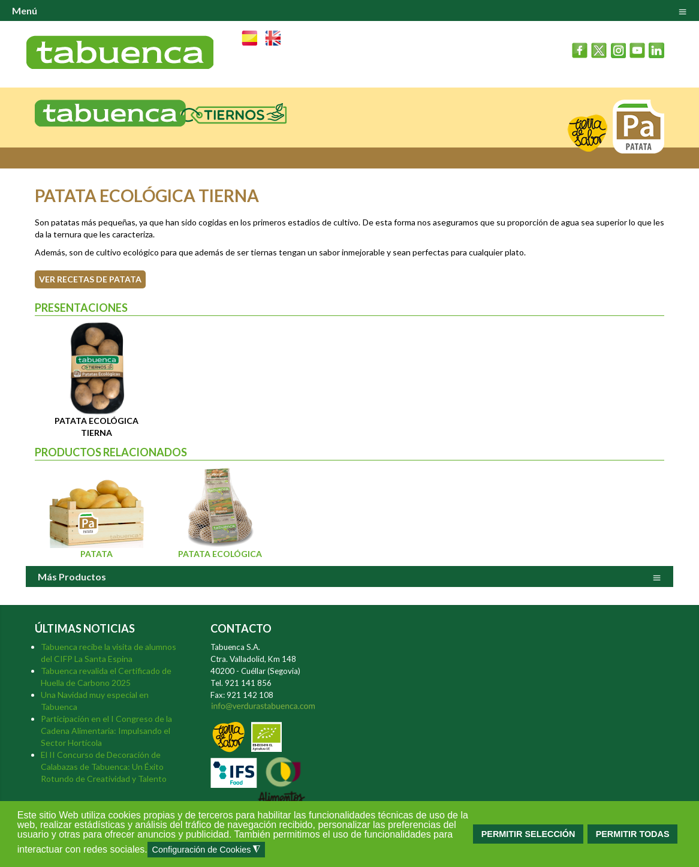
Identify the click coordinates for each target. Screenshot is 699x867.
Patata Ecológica (220, 554)
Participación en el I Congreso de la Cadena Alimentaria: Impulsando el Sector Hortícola (106, 731)
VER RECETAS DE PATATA (90, 279)
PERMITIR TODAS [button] (633, 834)
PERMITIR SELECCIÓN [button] (528, 834)
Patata (96, 554)
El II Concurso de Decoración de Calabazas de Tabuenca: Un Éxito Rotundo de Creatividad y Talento (104, 766)
